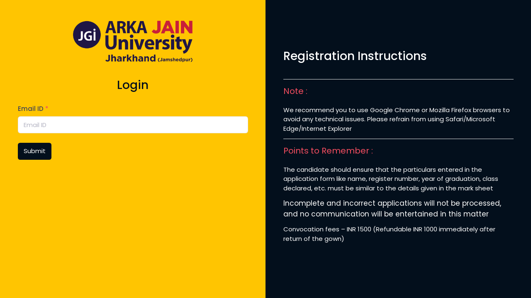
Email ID (33, 108)
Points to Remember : (328, 150)
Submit (35, 151)
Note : (295, 91)
